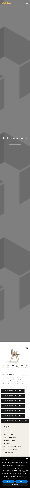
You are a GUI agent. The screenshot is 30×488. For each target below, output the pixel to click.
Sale (11, 142)
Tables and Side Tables (10, 437)
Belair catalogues (8, 452)
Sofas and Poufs (19, 142)
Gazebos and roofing (9, 440)
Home (7, 142)
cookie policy (5, 467)
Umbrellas (7, 443)
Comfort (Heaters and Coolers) (12, 446)
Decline (8, 481)
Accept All (21, 481)
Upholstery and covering (10, 449)
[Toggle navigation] (27, 3)
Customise (15, 484)
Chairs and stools (8, 431)
